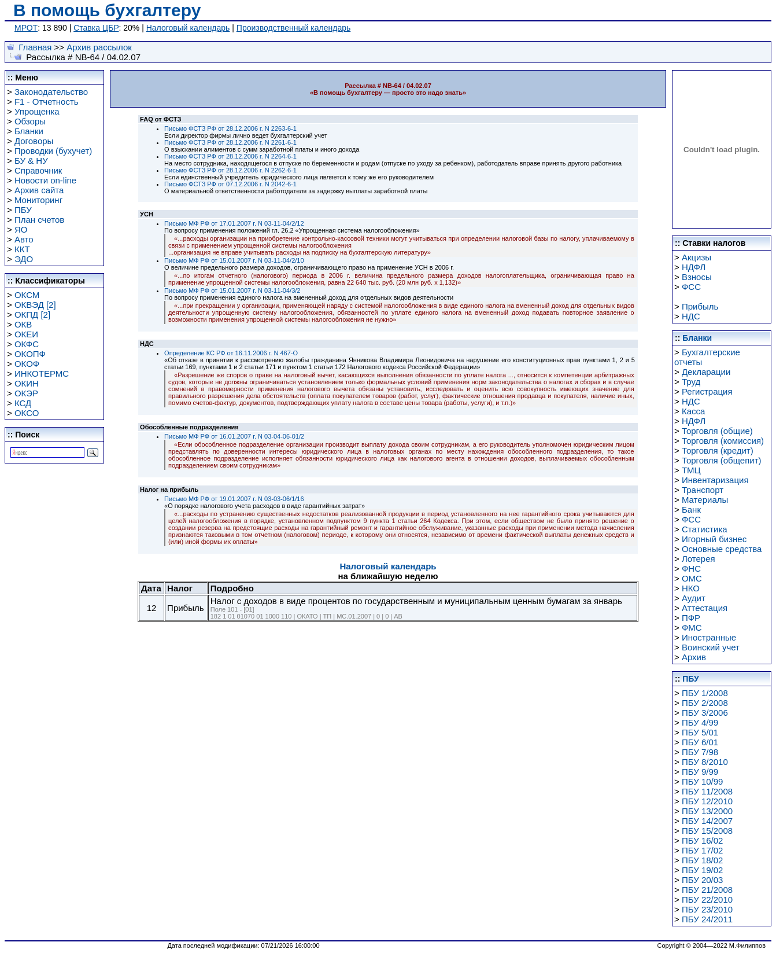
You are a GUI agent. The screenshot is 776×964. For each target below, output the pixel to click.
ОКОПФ (30, 354)
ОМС (692, 578)
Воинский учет (711, 647)
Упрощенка (37, 111)
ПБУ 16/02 (702, 840)
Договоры (33, 141)
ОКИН (26, 383)
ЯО (21, 229)
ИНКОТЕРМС (41, 373)
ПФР (691, 618)
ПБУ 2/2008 (705, 703)
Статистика (704, 529)
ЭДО (23, 259)
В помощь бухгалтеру (107, 10)
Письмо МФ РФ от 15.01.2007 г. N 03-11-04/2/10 (234, 260)
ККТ (22, 249)
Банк (691, 509)
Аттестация (704, 608)
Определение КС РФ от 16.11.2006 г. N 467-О (231, 352)
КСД (22, 403)
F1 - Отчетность (46, 101)
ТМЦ (691, 470)
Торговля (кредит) (717, 450)
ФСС (691, 287)
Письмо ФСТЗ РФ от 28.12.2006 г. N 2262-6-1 (230, 170)
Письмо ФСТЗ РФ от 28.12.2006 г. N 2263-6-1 (230, 128)
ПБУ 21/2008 (707, 890)
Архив (694, 657)
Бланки (28, 131)
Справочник (38, 170)
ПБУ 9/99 (700, 772)
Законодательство (51, 92)
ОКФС (26, 344)
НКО (691, 588)
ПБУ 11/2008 (707, 791)
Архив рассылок (99, 47)
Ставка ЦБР (96, 27)
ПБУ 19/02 (702, 870)
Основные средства (722, 549)
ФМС (692, 627)
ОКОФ (26, 364)
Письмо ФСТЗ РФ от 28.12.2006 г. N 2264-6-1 (230, 156)
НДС (691, 316)
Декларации (706, 372)
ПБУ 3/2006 (705, 713)
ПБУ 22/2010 (707, 899)
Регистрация (707, 391)
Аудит (693, 598)
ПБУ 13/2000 (707, 811)
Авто (24, 239)
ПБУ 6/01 (700, 742)
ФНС (691, 568)
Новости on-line (45, 180)
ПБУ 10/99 (702, 781)
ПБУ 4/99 (700, 722)
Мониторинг (38, 200)
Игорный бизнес (714, 539)
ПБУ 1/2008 (705, 693)
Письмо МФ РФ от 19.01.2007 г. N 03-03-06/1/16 (234, 498)
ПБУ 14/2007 (707, 821)
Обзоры (30, 121)
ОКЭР (26, 393)
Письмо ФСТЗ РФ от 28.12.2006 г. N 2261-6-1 (230, 142)
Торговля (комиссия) (723, 441)
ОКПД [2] (32, 314)
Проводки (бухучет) (53, 151)
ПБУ (23, 210)
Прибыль (700, 306)
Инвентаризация (715, 480)
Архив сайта (39, 190)
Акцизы (696, 257)
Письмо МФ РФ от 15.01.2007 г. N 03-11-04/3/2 (232, 290)
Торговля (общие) (717, 431)
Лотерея (698, 559)
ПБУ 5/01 (700, 732)
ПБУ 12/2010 (707, 801)
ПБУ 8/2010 (705, 762)
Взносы (697, 277)
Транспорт (702, 490)
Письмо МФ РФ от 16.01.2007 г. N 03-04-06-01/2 (234, 436)
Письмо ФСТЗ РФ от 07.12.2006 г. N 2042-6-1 (230, 184)
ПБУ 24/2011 (707, 919)
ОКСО (26, 413)
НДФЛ (693, 267)
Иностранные (709, 637)
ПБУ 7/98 (700, 752)
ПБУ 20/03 (702, 880)
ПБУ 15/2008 (707, 831)
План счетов (39, 220)
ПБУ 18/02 (702, 860)
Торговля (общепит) (722, 460)
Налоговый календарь (188, 27)
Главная (35, 47)
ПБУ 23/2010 (707, 909)
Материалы (705, 500)
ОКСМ (26, 295)
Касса (693, 411)
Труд (691, 382)
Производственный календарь (293, 27)
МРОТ (26, 27)
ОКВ (23, 324)
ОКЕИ (26, 334)
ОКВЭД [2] (35, 305)
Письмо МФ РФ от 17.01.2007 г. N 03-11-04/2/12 (234, 223)
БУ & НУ (31, 160)
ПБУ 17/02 (702, 850)
